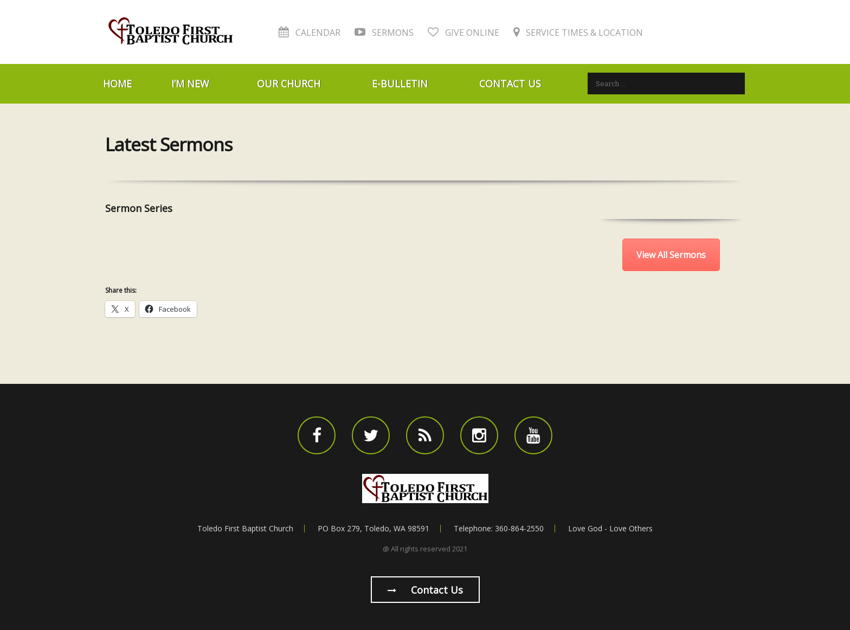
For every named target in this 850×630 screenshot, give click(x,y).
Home (117, 83)
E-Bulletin (400, 83)
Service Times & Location (578, 32)
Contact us (425, 589)
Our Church (288, 83)
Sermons (384, 32)
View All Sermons (671, 255)
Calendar (309, 32)
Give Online (463, 32)
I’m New (190, 83)
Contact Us (510, 83)
